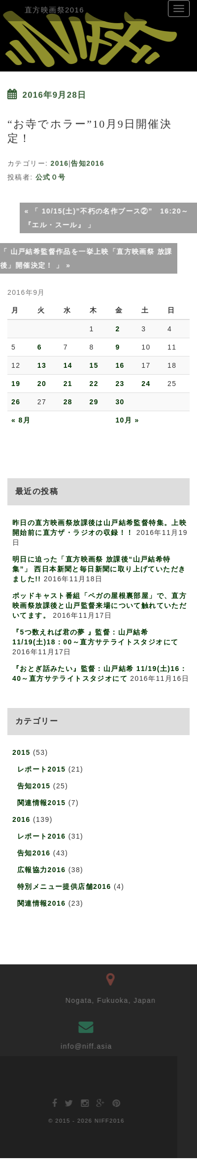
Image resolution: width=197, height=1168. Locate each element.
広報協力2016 (41, 870)
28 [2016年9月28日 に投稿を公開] (68, 402)
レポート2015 (41, 769)
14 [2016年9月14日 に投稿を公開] (68, 365)
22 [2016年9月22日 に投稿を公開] (94, 384)
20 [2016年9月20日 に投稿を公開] (41, 384)
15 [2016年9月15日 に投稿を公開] (94, 365)
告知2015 (34, 786)
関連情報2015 (41, 803)
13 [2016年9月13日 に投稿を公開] (41, 365)
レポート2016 (41, 836)
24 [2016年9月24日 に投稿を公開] (145, 384)
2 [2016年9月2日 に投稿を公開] (117, 329)
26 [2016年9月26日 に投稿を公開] (15, 402)
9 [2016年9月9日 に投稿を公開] (117, 347)
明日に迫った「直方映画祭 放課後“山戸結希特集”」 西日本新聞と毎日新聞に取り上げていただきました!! (99, 569)
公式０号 (50, 175)
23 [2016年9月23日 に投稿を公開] (119, 384)
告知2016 (87, 162)
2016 (60, 162)
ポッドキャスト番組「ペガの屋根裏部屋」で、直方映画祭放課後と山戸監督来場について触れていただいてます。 (99, 605)
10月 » (127, 420)
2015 (21, 752)
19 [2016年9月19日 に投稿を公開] (15, 384)
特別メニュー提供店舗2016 (64, 886)
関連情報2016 (41, 903)
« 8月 (21, 420)
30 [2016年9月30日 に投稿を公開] (119, 402)
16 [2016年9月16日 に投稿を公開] (119, 365)
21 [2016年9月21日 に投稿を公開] (68, 384)
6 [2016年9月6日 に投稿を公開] (39, 347)
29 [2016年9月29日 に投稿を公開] (94, 402)
